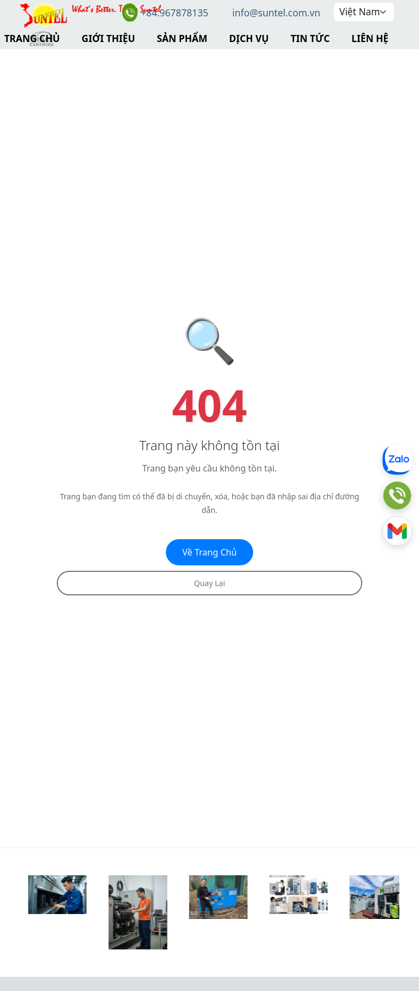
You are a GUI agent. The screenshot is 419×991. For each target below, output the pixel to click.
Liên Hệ (369, 38)
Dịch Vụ (249, 38)
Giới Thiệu (108, 38)
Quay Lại (209, 583)
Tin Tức (310, 38)
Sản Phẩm (182, 38)
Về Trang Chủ (209, 552)
